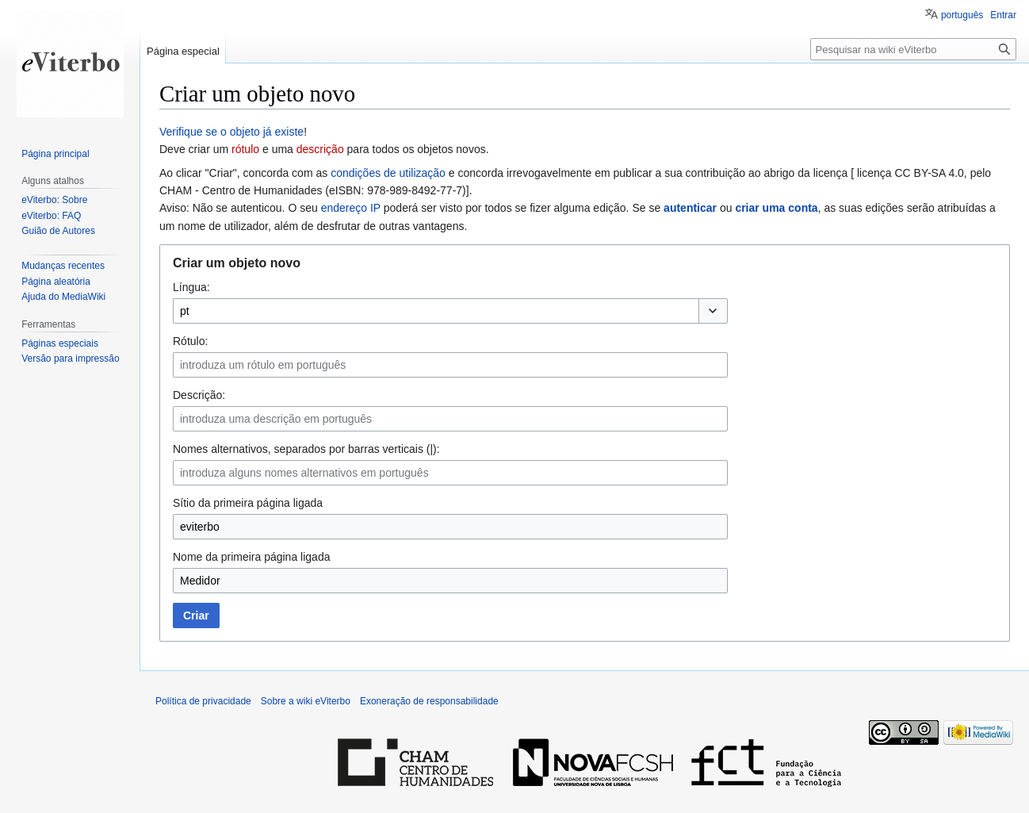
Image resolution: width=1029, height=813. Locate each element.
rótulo (245, 149)
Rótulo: (190, 341)
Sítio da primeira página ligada (248, 503)
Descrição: (199, 395)
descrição (320, 149)
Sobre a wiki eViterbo (305, 701)
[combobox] (435, 311)
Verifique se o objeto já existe (231, 131)
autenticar (690, 207)
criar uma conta (776, 207)
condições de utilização (388, 173)
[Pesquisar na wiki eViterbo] (913, 49)
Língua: (191, 287)
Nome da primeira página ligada (251, 556)
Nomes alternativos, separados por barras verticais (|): (306, 449)
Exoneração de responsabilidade (429, 701)
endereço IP (351, 207)
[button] (713, 311)
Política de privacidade (203, 701)
